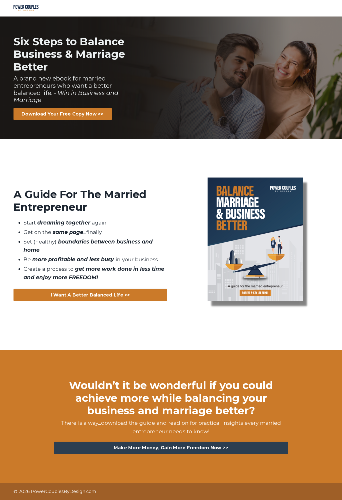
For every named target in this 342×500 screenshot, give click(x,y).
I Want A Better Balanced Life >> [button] (90, 295)
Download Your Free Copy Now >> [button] (63, 114)
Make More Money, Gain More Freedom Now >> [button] (171, 447)
